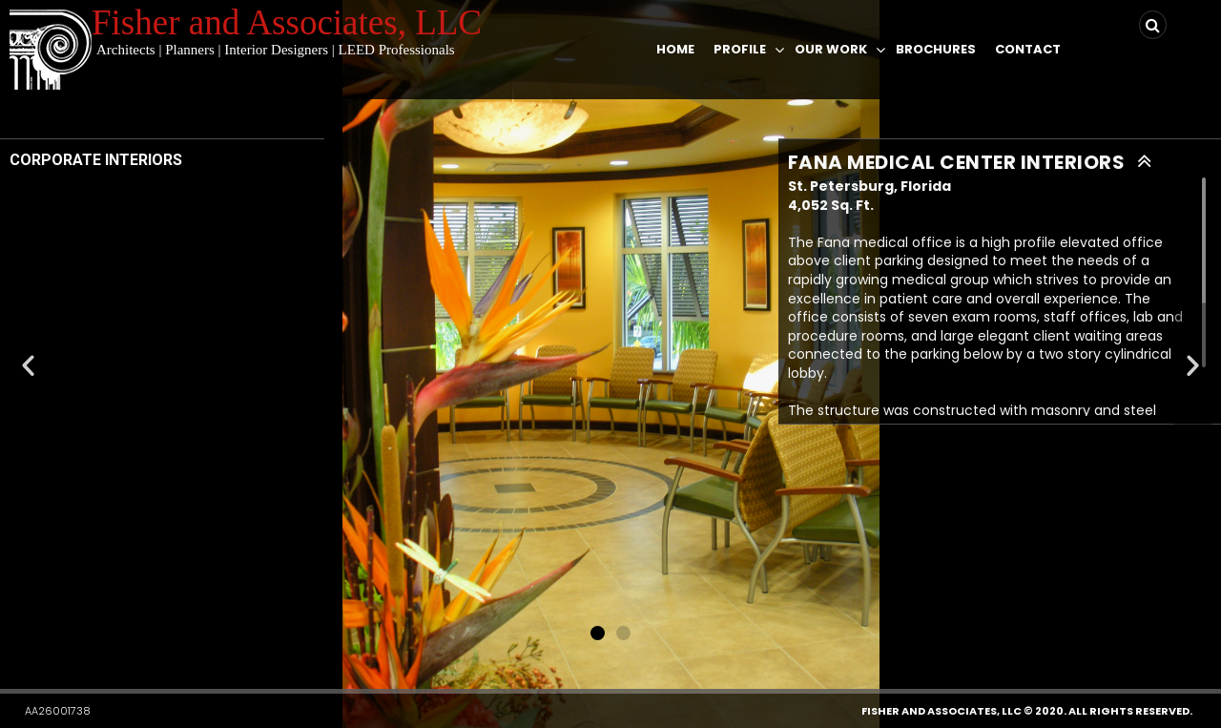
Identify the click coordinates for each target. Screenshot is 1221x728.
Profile (740, 49)
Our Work (831, 49)
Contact (1028, 49)
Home (675, 49)
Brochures (936, 49)
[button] (597, 633)
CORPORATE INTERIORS (96, 160)
